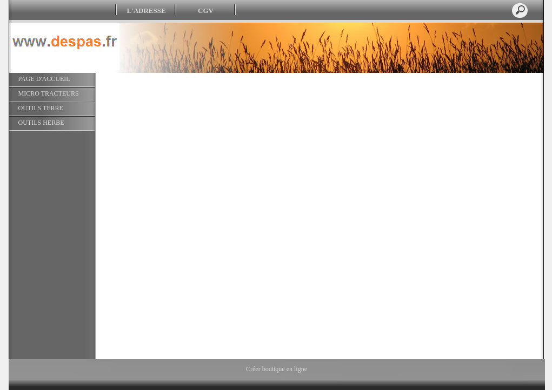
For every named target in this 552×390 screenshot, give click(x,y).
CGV (206, 10)
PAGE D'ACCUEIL (44, 79)
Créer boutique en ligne (276, 369)
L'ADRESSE (146, 10)
